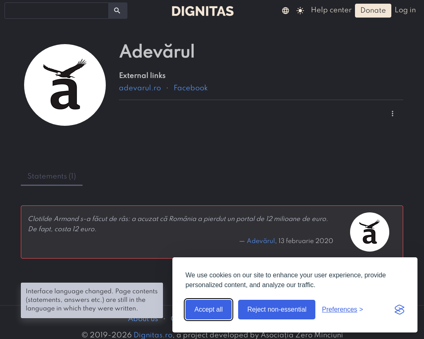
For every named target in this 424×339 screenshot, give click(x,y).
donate (373, 10)
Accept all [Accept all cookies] (208, 309)
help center (331, 10)
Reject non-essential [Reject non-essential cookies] (276, 309)
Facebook (191, 88)
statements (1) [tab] (51, 176)
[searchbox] (12, 10)
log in (405, 10)
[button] (285, 10)
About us (143, 319)
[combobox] (56, 10)
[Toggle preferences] (342, 309)
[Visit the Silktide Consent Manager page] (399, 309)
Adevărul (261, 241)
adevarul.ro (140, 88)
